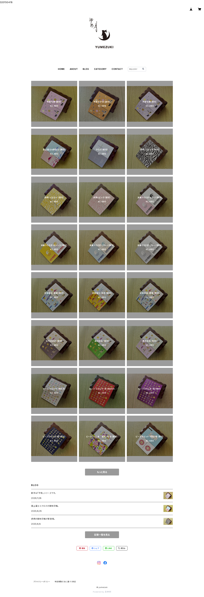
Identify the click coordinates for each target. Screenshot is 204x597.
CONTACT (117, 69)
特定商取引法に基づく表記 (65, 582)
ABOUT (74, 69)
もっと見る (102, 472)
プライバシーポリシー (41, 582)
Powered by (102, 592)
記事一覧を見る (102, 534)
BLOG (86, 69)
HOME (61, 69)
